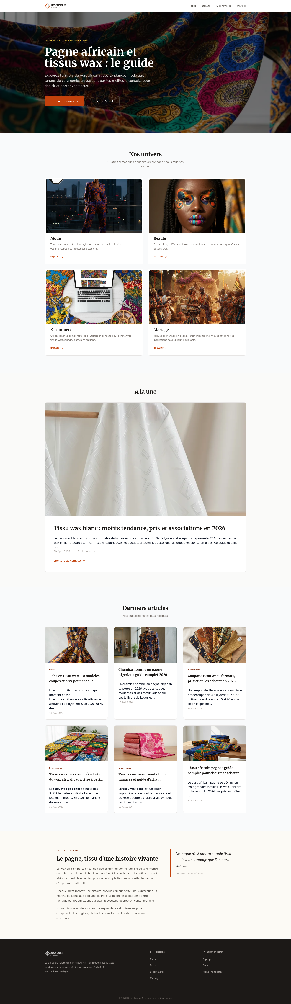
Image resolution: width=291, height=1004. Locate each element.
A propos (208, 959)
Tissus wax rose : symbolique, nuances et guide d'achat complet (142, 780)
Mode (193, 6)
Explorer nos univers (64, 101)
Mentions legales (213, 972)
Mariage (241, 6)
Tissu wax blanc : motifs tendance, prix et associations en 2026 (139, 528)
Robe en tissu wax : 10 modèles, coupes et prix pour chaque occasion (75, 681)
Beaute (206, 6)
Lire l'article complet (70, 561)
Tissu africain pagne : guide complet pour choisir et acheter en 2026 (213, 773)
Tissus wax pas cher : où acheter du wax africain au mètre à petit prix (75, 780)
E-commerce (223, 6)
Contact (207, 965)
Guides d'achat (103, 101)
